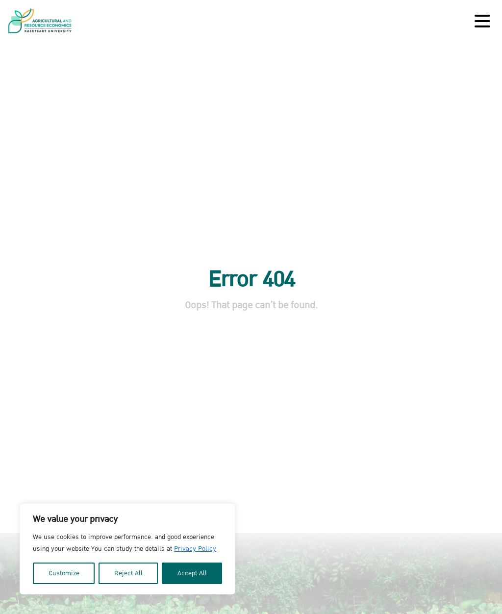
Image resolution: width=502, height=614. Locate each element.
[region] (127, 548)
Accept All (192, 573)
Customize (64, 573)
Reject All (128, 573)
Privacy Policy (195, 548)
